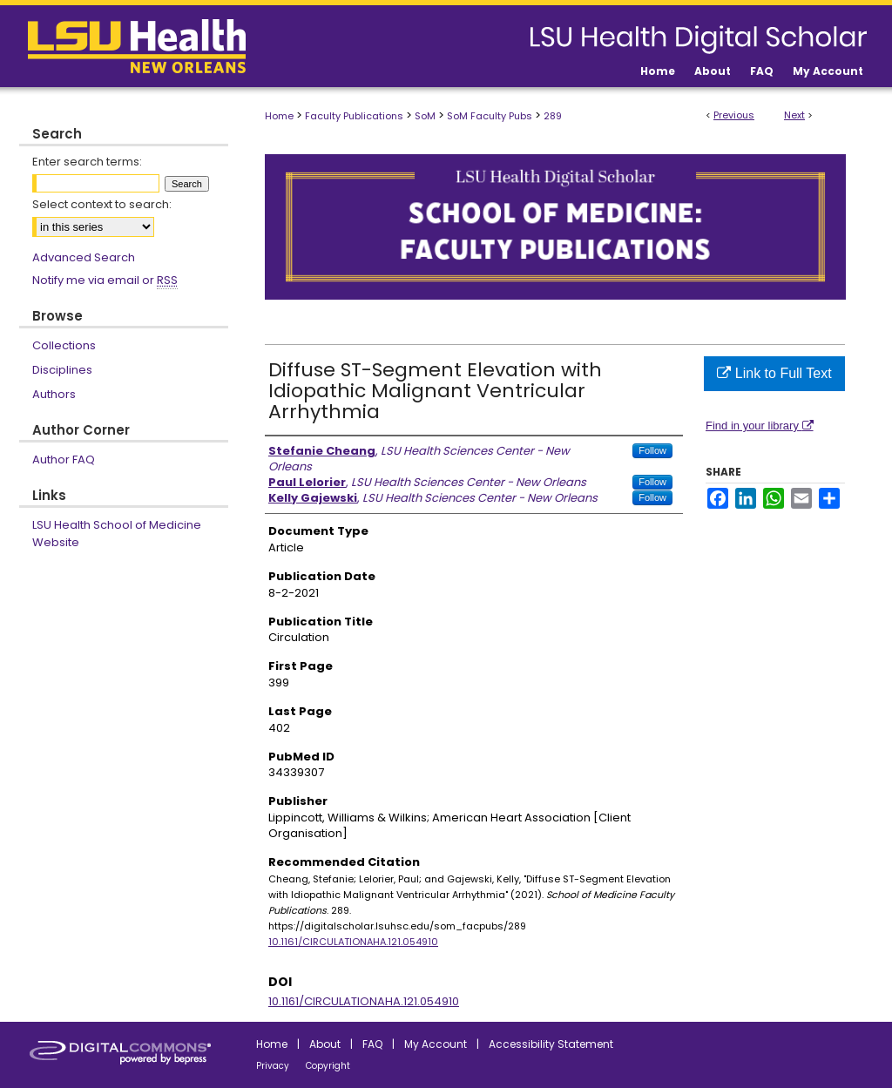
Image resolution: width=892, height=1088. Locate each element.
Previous (733, 115)
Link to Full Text (774, 373)
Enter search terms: (87, 161)
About (325, 1044)
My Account (435, 1044)
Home (279, 116)
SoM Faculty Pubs (489, 116)
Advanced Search (83, 257)
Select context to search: (102, 204)
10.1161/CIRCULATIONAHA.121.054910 (353, 942)
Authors (54, 394)
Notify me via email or (105, 280)
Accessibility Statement (551, 1044)
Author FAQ (63, 459)
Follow (652, 450)
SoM (425, 116)
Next (794, 115)
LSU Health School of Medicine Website (116, 534)
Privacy (272, 1065)
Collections (64, 345)
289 (553, 116)
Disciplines (62, 370)
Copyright (328, 1065)
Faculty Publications (354, 116)
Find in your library (760, 425)
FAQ (372, 1044)
